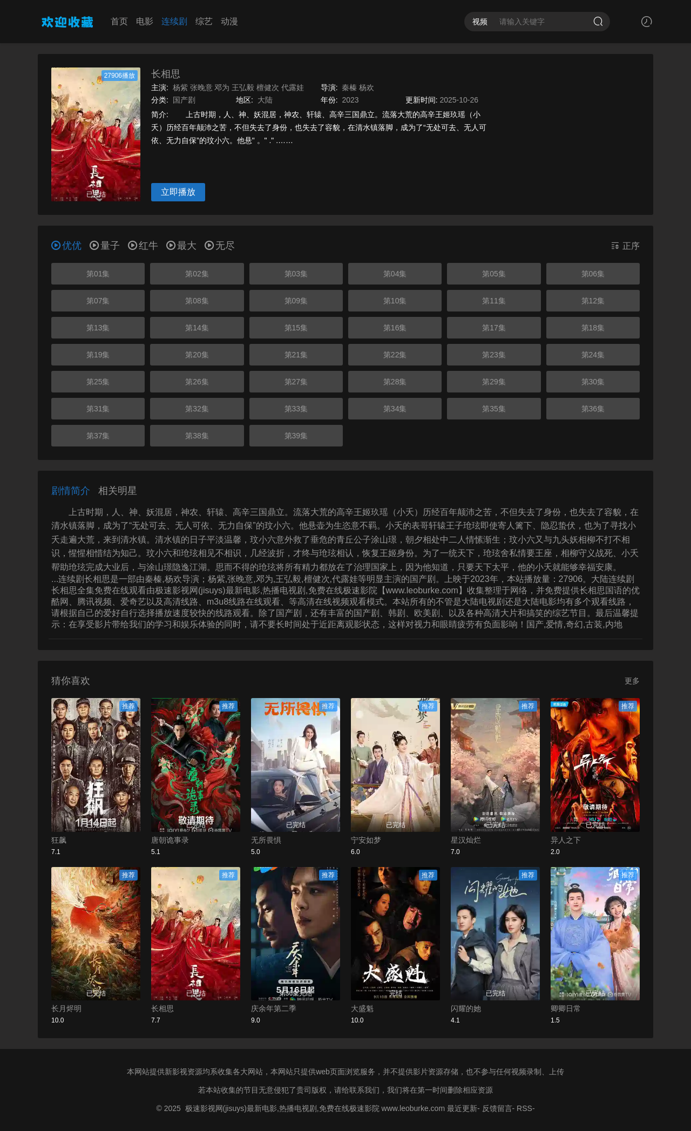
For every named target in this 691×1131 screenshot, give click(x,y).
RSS (524, 1108)
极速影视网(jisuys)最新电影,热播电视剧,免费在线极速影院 (282, 1108)
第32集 (197, 408)
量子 (105, 245)
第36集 (593, 408)
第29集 (494, 381)
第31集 (98, 408)
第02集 (197, 273)
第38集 (197, 435)
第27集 (296, 381)
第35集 (494, 408)
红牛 (143, 245)
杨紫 (180, 87)
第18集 (593, 327)
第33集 (296, 408)
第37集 (98, 435)
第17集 (494, 327)
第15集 (296, 327)
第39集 (296, 435)
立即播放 (178, 192)
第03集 (296, 273)
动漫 (229, 21)
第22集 (395, 354)
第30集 (593, 381)
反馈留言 (497, 1108)
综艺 (204, 21)
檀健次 (267, 87)
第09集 (296, 300)
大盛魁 (362, 1008)
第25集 (98, 381)
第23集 (494, 354)
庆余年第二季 (273, 1008)
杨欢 (366, 87)
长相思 (165, 74)
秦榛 (349, 87)
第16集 (395, 327)
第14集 (197, 327)
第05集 (494, 273)
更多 (632, 680)
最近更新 (462, 1108)
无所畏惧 (266, 840)
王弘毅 (243, 87)
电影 (144, 21)
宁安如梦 (366, 840)
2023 (350, 100)
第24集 (593, 354)
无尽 (220, 245)
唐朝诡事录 (170, 840)
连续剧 (174, 21)
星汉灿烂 (466, 840)
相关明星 (117, 490)
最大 (181, 245)
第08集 (197, 300)
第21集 (296, 354)
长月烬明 (66, 1008)
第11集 (494, 300)
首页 (119, 21)
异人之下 (566, 840)
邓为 (221, 87)
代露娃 (292, 87)
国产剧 (184, 100)
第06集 (593, 273)
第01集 (98, 273)
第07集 (98, 300)
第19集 (98, 354)
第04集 (395, 273)
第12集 (593, 300)
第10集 (395, 300)
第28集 (395, 381)
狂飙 (58, 840)
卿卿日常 (566, 1008)
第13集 (98, 327)
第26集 (197, 381)
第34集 (395, 408)
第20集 (197, 354)
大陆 (265, 100)
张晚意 (201, 87)
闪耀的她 (466, 1008)
